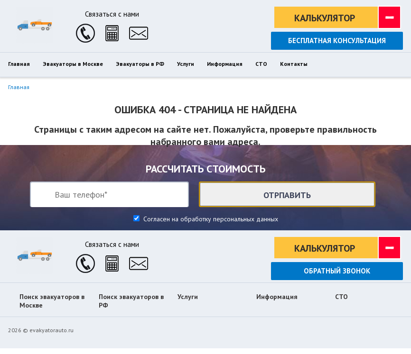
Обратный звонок (337, 270)
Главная (18, 87)
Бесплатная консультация (337, 40)
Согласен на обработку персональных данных (209, 219)
